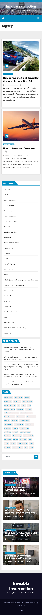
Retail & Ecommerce (12, 296)
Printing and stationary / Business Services (21, 280)
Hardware (7, 237)
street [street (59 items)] (15, 439)
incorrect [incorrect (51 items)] (14, 420)
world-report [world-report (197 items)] (17, 447)
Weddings (7, 333)
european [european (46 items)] (20, 409)
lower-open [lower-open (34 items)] (19, 424)
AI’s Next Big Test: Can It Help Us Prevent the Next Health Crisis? (20, 513)
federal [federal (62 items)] (28, 409)
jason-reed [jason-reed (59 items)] (8, 424)
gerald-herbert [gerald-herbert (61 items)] (9, 417)
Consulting (8, 211)
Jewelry (7, 253)
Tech (5, 317)
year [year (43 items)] (26, 447)
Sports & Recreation (11, 312)
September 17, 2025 (14, 493)
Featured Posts (10, 216)
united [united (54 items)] (13, 443)
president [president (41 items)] (7, 432)
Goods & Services (10, 232)
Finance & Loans (10, 221)
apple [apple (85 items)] (27, 398)
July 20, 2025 (12, 539)
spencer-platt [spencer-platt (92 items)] (28, 436)
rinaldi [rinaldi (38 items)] (15, 432)
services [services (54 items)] (7, 436)
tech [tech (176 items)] (30, 439)
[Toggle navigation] (38, 18)
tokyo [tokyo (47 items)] (6, 443)
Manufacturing (9, 264)
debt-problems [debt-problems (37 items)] (9, 409)
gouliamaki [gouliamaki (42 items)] (21, 417)
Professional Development (14, 285)
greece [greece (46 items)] (6, 420)
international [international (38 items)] (24, 420)
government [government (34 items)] (31, 417)
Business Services (9, 144)
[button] (34, 18)
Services (7, 301)
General (7, 227)
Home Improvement (11, 243)
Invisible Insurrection (21, 6)
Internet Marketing (11, 248)
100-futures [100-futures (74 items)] (8, 398)
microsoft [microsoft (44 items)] (7, 428)
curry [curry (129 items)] (24, 405)
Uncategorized (8, 74)
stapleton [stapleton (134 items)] (7, 439)
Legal (6, 259)
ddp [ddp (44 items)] (29, 405)
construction (9, 205)
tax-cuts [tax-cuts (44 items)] (23, 439)
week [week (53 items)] (31, 443)
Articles (7, 195)
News (6, 275)
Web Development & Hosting (15, 328)
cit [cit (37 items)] (18, 405)
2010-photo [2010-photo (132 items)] (19, 398)
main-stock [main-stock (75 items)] (29, 424)
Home (21, 610)
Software (7, 306)
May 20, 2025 (11, 562)
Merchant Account (11, 269)
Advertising (8, 190)
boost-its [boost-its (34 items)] (17, 401)
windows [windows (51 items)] (7, 447)
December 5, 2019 (11, 85)
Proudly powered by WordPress (14, 602)
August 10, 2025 (13, 516)
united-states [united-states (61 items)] (22, 443)
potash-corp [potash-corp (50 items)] (24, 428)
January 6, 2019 (11, 155)
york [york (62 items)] (31, 447)
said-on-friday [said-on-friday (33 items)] (25, 432)
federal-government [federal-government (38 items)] (11, 413)
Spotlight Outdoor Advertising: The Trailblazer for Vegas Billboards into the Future (19, 349)
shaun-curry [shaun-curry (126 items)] (16, 436)
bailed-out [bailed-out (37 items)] (8, 401)
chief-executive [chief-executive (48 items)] (9, 405)
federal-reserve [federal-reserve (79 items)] (26, 413)
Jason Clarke (26, 85)
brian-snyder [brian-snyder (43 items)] (27, 401)
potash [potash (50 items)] (15, 428)
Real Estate (8, 291)
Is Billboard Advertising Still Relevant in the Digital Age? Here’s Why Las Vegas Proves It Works (21, 367)
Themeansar (21, 605)
